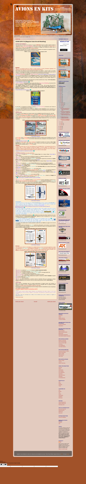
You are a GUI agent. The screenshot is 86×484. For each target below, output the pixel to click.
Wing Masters (61, 325)
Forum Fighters (61, 371)
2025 (61, 89)
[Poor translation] (5, 464)
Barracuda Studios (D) (62, 409)
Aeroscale (60, 367)
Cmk (59, 392)
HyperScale (60, 373)
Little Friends (61, 356)
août (61, 107)
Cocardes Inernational (62, 324)
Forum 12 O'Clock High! (62, 342)
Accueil (35, 301)
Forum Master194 (61, 372)
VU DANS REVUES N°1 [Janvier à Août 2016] (64, 117)
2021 (61, 94)
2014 (61, 127)
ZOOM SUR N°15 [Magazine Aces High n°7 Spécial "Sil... (65, 112)
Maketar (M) (61, 411)
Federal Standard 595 (62, 402)
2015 (61, 126)
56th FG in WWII (61, 353)
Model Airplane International (63, 334)
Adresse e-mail (63, 45)
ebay (59, 423)
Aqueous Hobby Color (62, 403)
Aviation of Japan (61, 360)
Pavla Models (61, 395)
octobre (62, 105)
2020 (61, 96)
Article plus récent (19, 301)
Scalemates (60, 376)
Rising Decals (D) (61, 410)
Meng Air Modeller (61, 330)
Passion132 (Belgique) (62, 417)
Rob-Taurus (60, 397)
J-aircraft (60, 361)
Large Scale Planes (62, 375)
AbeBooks (60, 422)
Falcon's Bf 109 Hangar (62, 341)
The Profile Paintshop (62, 346)
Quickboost (60, 396)
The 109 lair (60, 344)
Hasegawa (60, 384)
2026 (61, 87)
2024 (61, 90)
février (62, 123)
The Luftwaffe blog (62, 345)
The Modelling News (62, 377)
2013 (61, 129)
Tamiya (60, 385)
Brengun (60, 391)
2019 (61, 97)
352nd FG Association (62, 352)
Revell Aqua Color (61, 404)
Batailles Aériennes (62, 318)
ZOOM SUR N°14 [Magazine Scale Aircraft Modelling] (65, 120)
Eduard (60, 383)
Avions (60, 316)
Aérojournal (60, 315)
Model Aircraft (61, 333)
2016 (61, 101)
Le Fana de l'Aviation (62, 319)
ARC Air (60, 368)
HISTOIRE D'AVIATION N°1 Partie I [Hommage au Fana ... (65, 115)
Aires (59, 390)
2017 (61, 100)
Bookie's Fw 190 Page (62, 340)
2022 (61, 93)
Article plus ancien (51, 301)
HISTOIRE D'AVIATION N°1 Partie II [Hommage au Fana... (64, 109)
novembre (62, 104)
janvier (62, 124)
